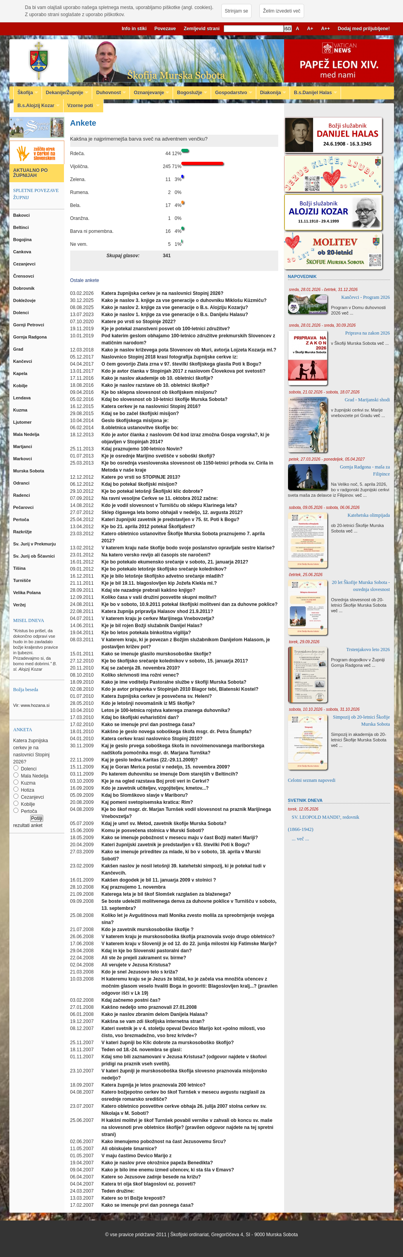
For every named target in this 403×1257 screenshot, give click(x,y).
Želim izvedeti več (281, 11)
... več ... (300, 839)
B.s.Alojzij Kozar (37, 105)
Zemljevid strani (201, 28)
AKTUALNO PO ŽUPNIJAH (30, 173)
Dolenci (21, 312)
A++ (325, 28)
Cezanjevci (25, 264)
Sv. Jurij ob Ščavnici (34, 556)
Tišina (20, 568)
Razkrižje (23, 531)
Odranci (22, 483)
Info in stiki (134, 28)
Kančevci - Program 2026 (365, 297)
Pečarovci (24, 507)
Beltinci (21, 227)
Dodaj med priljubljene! (364, 28)
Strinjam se (236, 11)
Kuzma (21, 410)
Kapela (21, 373)
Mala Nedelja (27, 434)
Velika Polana (27, 592)
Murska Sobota (30, 470)
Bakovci (22, 215)
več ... (347, 313)
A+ (310, 28)
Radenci (23, 495)
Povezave (165, 28)
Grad (19, 349)
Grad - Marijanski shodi (367, 400)
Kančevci (23, 361)
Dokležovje (25, 300)
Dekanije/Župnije (65, 92)
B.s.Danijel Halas (313, 92)
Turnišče (23, 580)
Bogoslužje (190, 92)
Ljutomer (23, 422)
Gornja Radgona (30, 337)
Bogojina (23, 239)
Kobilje (21, 385)
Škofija (26, 92)
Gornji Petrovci (29, 324)
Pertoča (21, 519)
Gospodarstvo (231, 92)
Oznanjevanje (149, 92)
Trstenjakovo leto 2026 (368, 649)
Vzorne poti (82, 105)
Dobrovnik (24, 288)
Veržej (20, 604)
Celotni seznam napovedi (312, 780)
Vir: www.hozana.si (31, 705)
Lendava (22, 397)
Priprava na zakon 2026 (367, 333)
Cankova (23, 251)
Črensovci (24, 276)
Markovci (23, 458)
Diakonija (271, 92)
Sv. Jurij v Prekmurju (35, 544)
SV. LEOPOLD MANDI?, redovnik (325, 817)
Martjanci (23, 446)
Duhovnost (109, 92)
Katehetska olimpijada (369, 515)
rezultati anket (28, 825)
